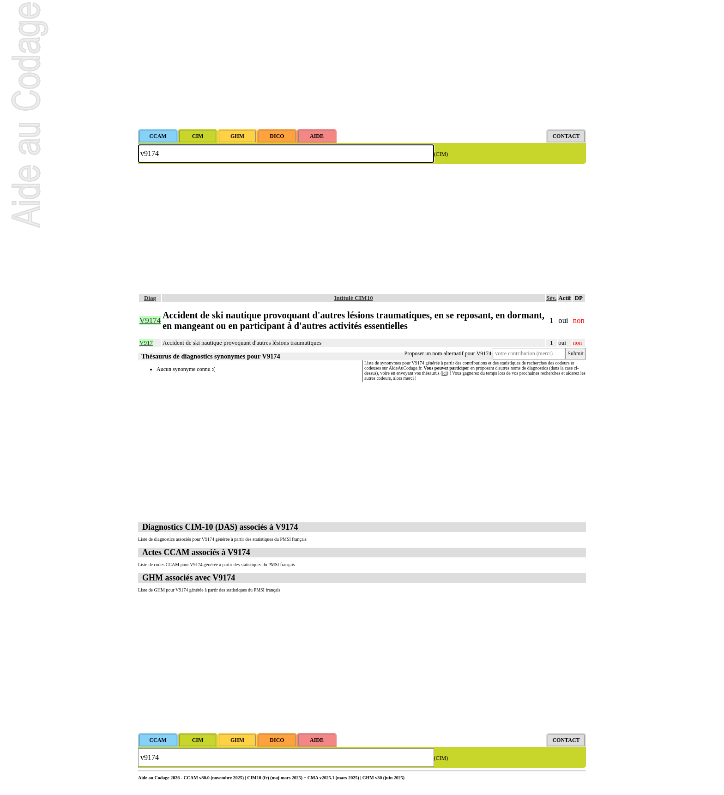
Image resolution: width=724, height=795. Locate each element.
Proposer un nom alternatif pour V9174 (448, 353)
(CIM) (441, 154)
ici (444, 373)
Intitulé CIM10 (353, 297)
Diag (150, 297)
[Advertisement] (362, 64)
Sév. (551, 297)
